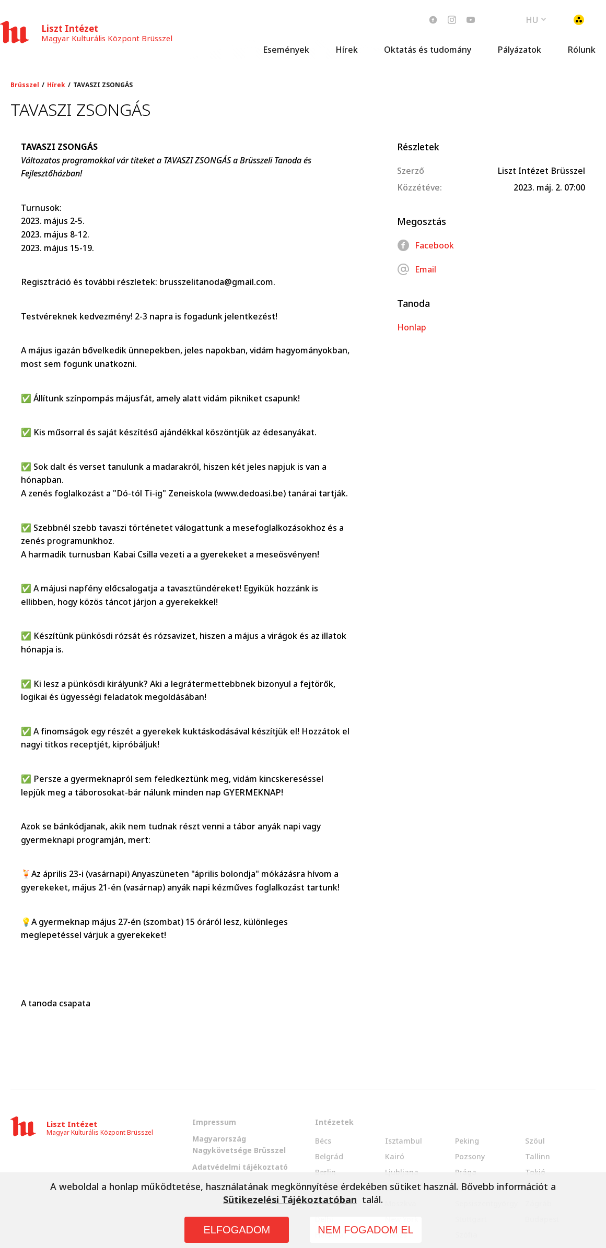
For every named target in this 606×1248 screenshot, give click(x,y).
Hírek (346, 49)
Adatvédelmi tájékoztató (240, 1167)
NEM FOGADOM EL (365, 1229)
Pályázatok (519, 49)
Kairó (394, 1156)
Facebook (425, 245)
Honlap (411, 327)
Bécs (323, 1141)
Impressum (214, 1122)
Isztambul (403, 1141)
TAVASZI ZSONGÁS (103, 85)
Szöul (535, 1141)
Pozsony (470, 1156)
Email (416, 269)
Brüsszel (24, 85)
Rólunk (581, 49)
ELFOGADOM (236, 1229)
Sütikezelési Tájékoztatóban (290, 1199)
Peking (467, 1141)
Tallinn (537, 1156)
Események (286, 49)
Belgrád (329, 1156)
